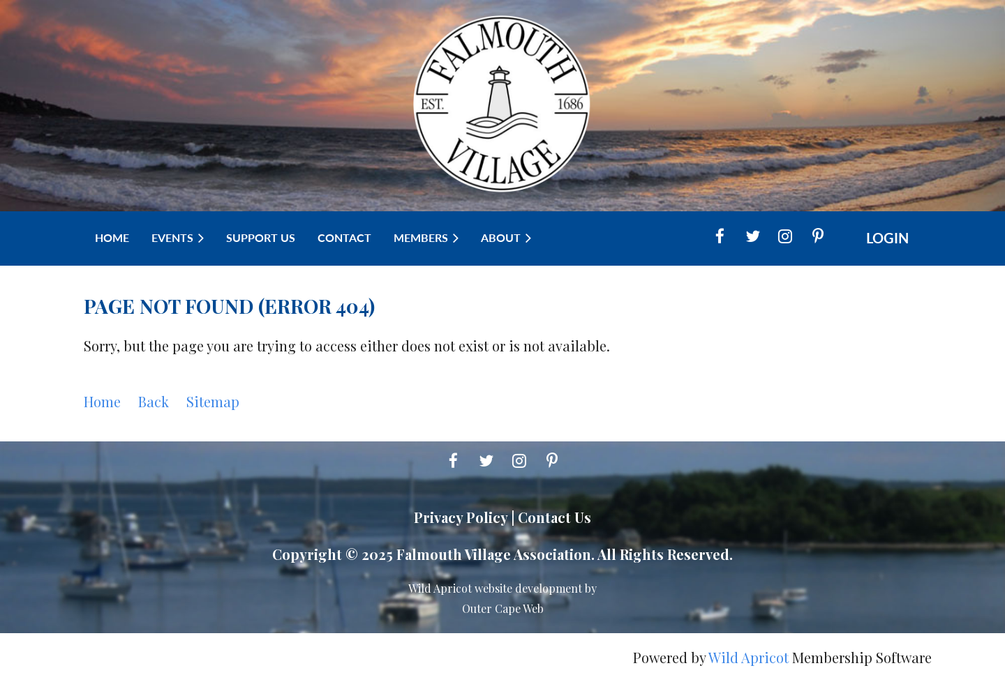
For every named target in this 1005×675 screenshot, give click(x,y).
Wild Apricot (748, 657)
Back (153, 401)
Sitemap (212, 401)
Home (102, 401)
